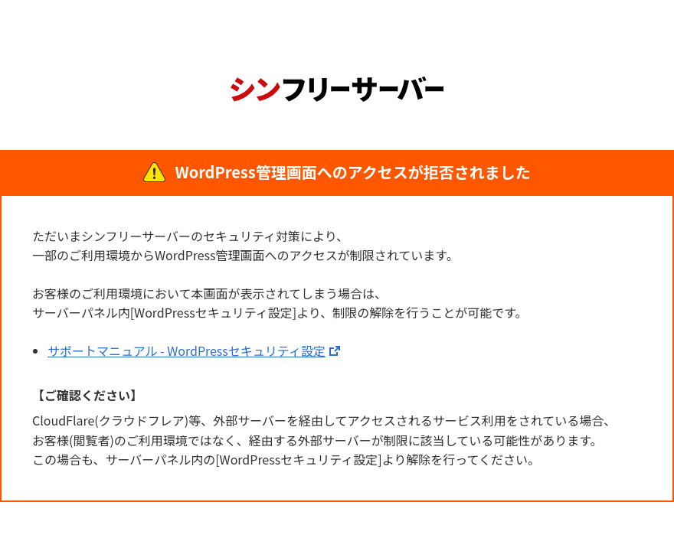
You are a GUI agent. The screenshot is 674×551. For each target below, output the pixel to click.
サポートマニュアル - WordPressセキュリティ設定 (186, 350)
